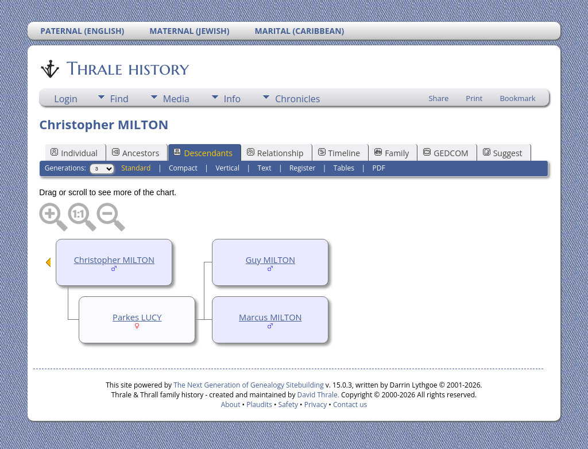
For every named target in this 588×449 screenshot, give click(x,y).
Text (265, 168)
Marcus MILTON (270, 317)
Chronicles (297, 98)
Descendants (202, 153)
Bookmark (517, 98)
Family (391, 153)
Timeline (339, 153)
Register (302, 168)
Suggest (503, 153)
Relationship (275, 153)
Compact (183, 168)
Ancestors (135, 153)
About (231, 404)
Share (438, 98)
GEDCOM (445, 153)
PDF (378, 168)
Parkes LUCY (137, 317)
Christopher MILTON (114, 259)
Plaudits (259, 404)
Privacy (315, 404)
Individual (74, 153)
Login (66, 98)
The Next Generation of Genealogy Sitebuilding (248, 385)
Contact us (350, 404)
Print (474, 98)
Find (119, 98)
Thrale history (127, 68)
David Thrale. (317, 395)
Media (176, 98)
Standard (135, 168)
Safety (288, 404)
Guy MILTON (270, 259)
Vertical (227, 168)
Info (232, 98)
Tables (344, 168)
